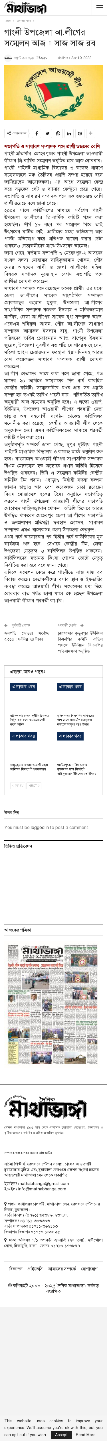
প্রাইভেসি (35, 1269)
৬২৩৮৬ (46, 1215)
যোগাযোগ (89, 1269)
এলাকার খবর (23, 687)
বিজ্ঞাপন (16, 1269)
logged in (40, 827)
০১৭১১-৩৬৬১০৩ (43, 1226)
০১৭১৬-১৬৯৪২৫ (45, 1231)
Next (34, 786)
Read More (86, 1435)
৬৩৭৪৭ (61, 1215)
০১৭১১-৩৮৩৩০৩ (35, 1220)
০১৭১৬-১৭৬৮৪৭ (65, 1245)
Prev (17, 786)
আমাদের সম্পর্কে (62, 1269)
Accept (61, 1434)
